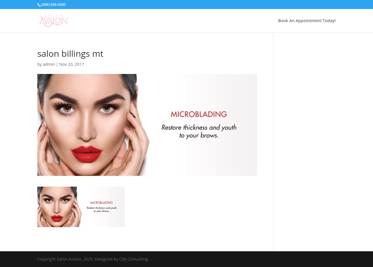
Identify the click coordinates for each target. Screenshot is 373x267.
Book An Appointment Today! (307, 21)
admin (49, 64)
